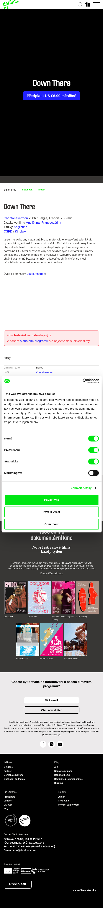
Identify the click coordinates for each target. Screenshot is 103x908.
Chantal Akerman (16, 218)
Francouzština (51, 222)
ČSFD (8, 231)
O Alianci (8, 767)
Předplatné (9, 797)
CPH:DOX (8, 616)
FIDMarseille (22, 659)
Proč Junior (64, 800)
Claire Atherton (36, 273)
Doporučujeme (62, 775)
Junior (61, 797)
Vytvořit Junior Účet (68, 805)
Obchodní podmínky (14, 779)
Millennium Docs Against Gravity (63, 618)
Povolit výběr (51, 511)
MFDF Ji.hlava (46, 659)
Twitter (41, 189)
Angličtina (33, 222)
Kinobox (20, 231)
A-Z (56, 767)
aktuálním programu (34, 341)
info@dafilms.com (24, 850)
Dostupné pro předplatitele (68, 779)
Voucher (8, 800)
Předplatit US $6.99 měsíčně (51, 96)
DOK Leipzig (82, 616)
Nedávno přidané (63, 771)
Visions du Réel (71, 659)
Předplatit (17, 884)
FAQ (6, 808)
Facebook (27, 189)
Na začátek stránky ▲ (86, 890)
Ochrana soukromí (13, 775)
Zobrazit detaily (81, 487)
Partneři (8, 771)
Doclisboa (32, 616)
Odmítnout (52, 524)
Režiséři (58, 783)
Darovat (8, 805)
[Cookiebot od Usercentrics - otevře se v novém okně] (82, 381)
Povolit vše (51, 499)
